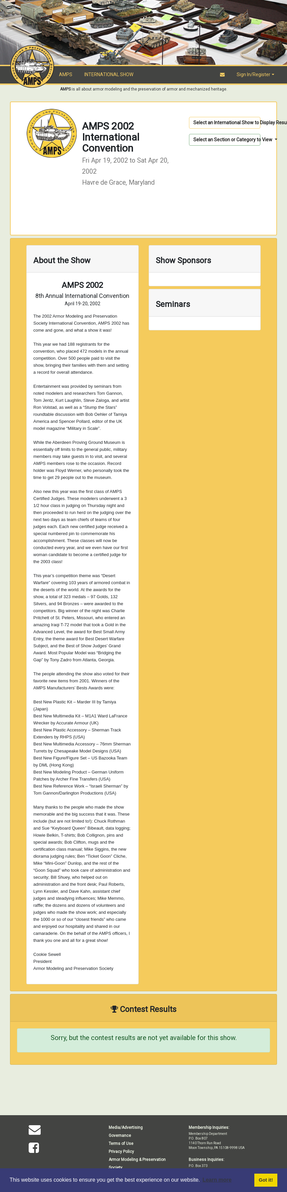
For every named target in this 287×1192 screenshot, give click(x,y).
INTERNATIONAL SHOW (108, 74)
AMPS (65, 74)
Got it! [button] (266, 1180)
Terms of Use (121, 1143)
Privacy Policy (121, 1151)
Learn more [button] (216, 1180)
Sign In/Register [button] (253, 74)
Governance (120, 1135)
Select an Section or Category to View (226, 139)
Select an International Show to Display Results (226, 122)
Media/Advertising (126, 1127)
